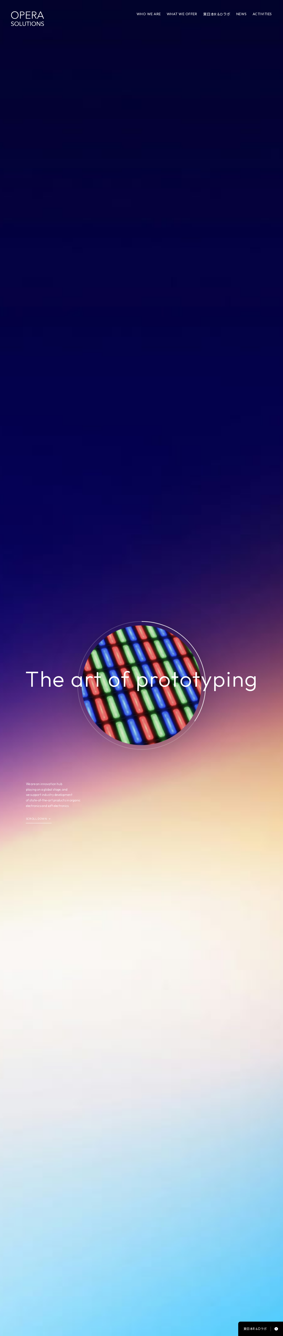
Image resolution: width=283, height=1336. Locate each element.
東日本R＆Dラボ (216, 14)
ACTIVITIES (262, 14)
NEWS (241, 14)
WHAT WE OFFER (182, 14)
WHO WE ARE (149, 14)
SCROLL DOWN (36, 819)
